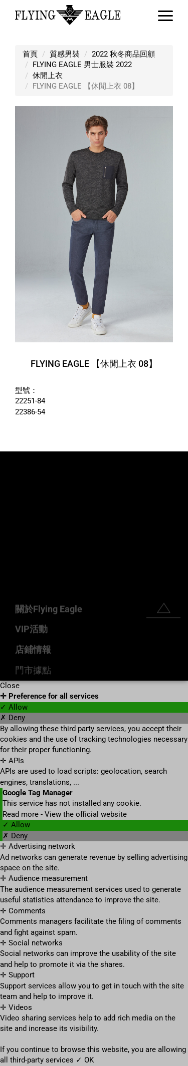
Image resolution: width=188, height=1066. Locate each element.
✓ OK (85, 1059)
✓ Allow (14, 707)
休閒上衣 (48, 75)
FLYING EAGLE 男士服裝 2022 (82, 64)
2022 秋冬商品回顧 (123, 54)
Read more (22, 814)
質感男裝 (65, 54)
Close (10, 685)
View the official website (86, 814)
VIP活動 (31, 669)
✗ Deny (12, 717)
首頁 (30, 54)
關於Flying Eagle (48, 649)
